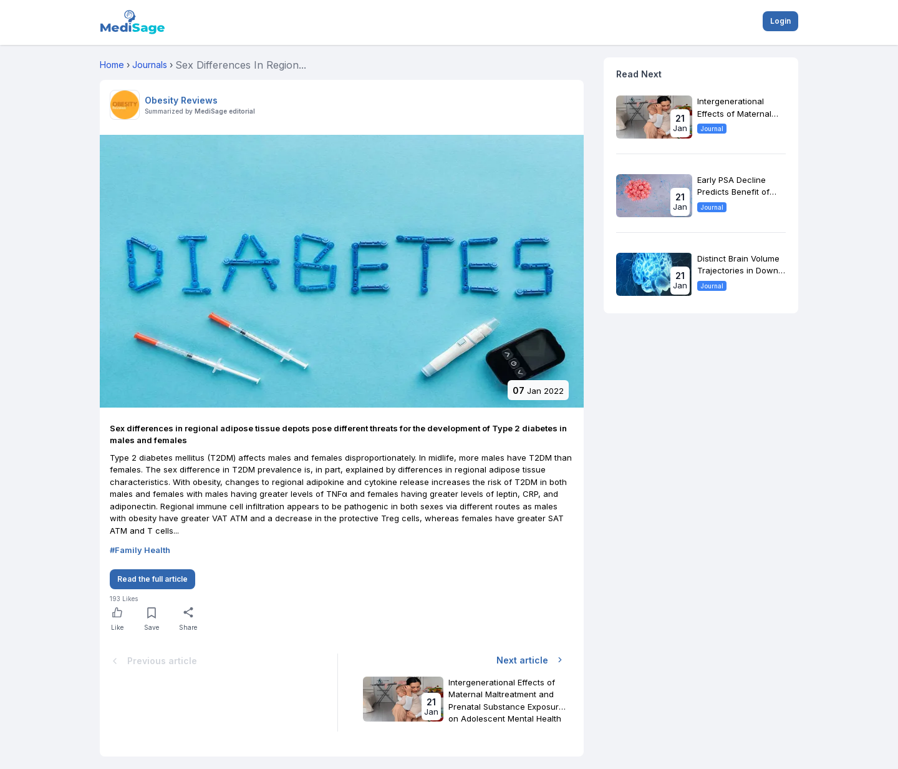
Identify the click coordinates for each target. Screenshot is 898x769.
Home (112, 64)
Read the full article (152, 579)
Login (780, 21)
